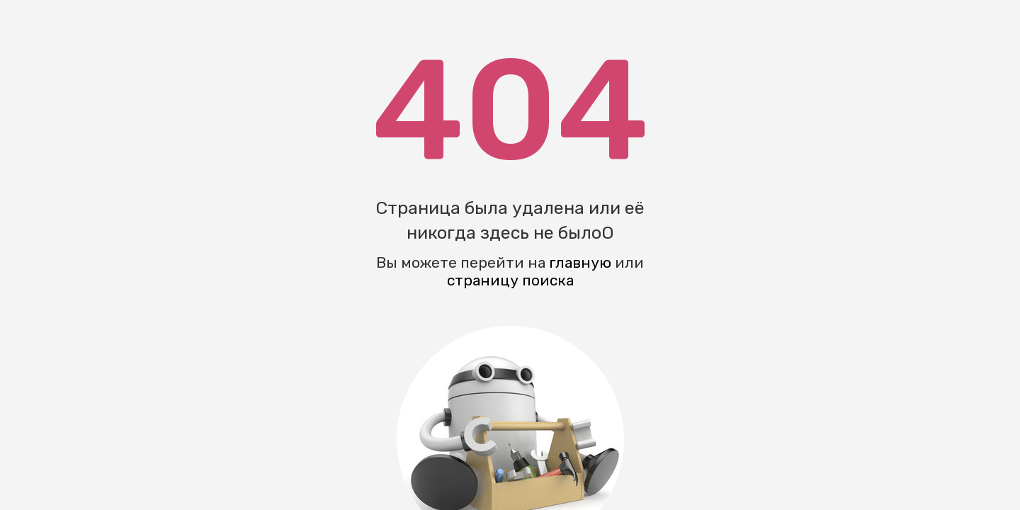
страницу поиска (510, 280)
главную (580, 262)
